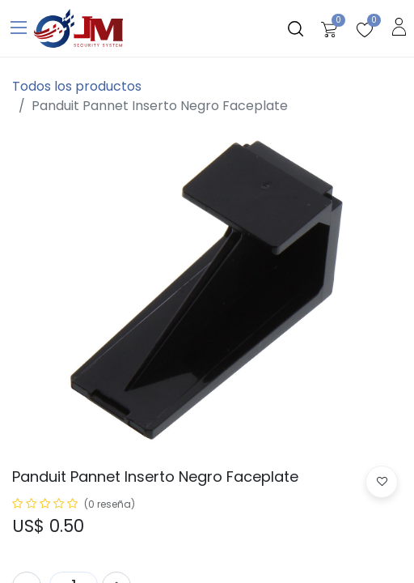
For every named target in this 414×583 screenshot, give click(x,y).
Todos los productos (77, 86)
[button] (381, 482)
